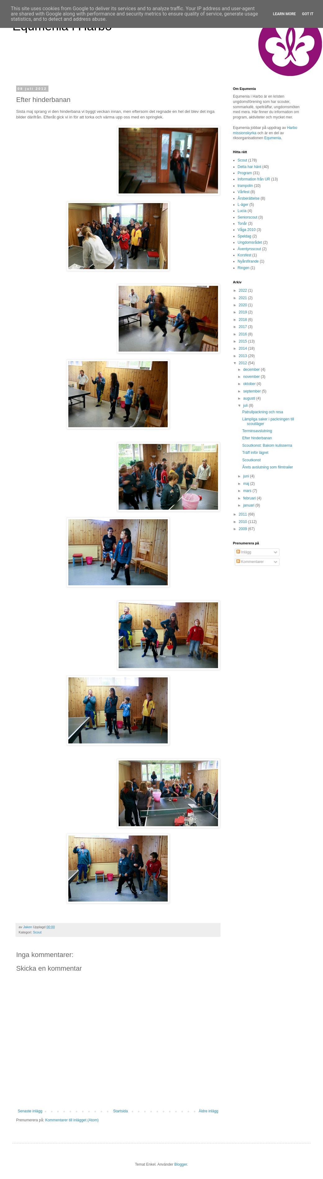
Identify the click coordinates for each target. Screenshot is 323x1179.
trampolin (245, 186)
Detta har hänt (249, 167)
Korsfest (244, 255)
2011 (243, 514)
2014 (243, 348)
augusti (249, 398)
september (252, 391)
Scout (37, 932)
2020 (243, 305)
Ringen (243, 268)
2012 (243, 363)
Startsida (120, 1111)
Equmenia (272, 138)
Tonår (242, 223)
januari (249, 505)
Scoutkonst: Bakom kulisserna (267, 445)
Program (245, 173)
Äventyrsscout (249, 249)
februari (250, 498)
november (252, 377)
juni (246, 476)
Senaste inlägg (30, 1111)
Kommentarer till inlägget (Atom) (71, 1120)
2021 (243, 298)
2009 (243, 529)
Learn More (284, 14)
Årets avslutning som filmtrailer (267, 467)
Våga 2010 (247, 230)
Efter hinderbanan (257, 438)
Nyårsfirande (248, 261)
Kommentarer (250, 562)
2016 (243, 334)
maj (246, 483)
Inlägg (243, 552)
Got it (307, 14)
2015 (243, 341)
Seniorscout (247, 217)
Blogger (180, 1164)
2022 (243, 290)
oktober (250, 384)
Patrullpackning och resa (262, 412)
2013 (243, 356)
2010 (243, 522)
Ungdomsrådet (250, 242)
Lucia (242, 211)
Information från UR (254, 179)
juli (246, 405)
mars (247, 491)
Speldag (244, 236)
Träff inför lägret (255, 452)
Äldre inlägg (208, 1111)
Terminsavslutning (257, 431)
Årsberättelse (249, 198)
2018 (243, 319)
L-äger (243, 204)
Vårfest (243, 192)
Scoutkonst (251, 460)
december (252, 369)
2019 (243, 312)
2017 (243, 327)
